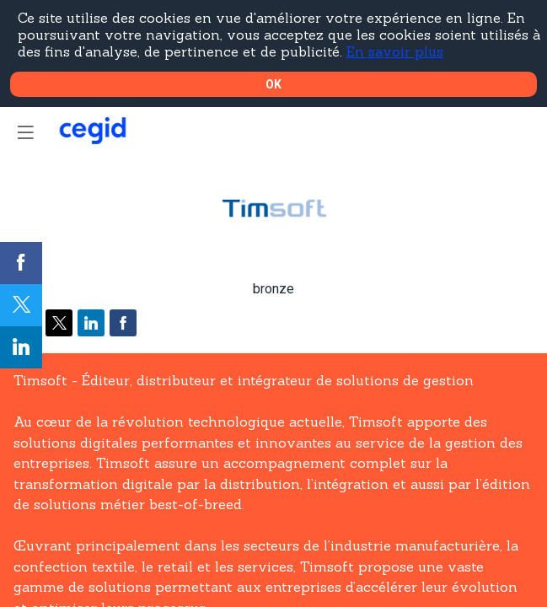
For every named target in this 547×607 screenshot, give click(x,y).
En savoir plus (394, 51)
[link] (21, 263)
